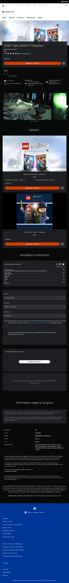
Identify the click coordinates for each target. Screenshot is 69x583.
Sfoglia (40, 16)
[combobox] (34, 296)
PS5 (12, 5)
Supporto (45, 5)
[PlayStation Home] (3, 5)
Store (39, 5)
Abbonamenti (31, 16)
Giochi (7, 5)
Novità (34, 5)
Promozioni (20, 16)
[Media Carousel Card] (27, 104)
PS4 (16, 5)
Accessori (28, 5)
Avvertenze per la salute (10, 469)
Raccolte (11, 16)
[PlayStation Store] (8, 10)
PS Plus (21, 5)
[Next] (66, 104)
